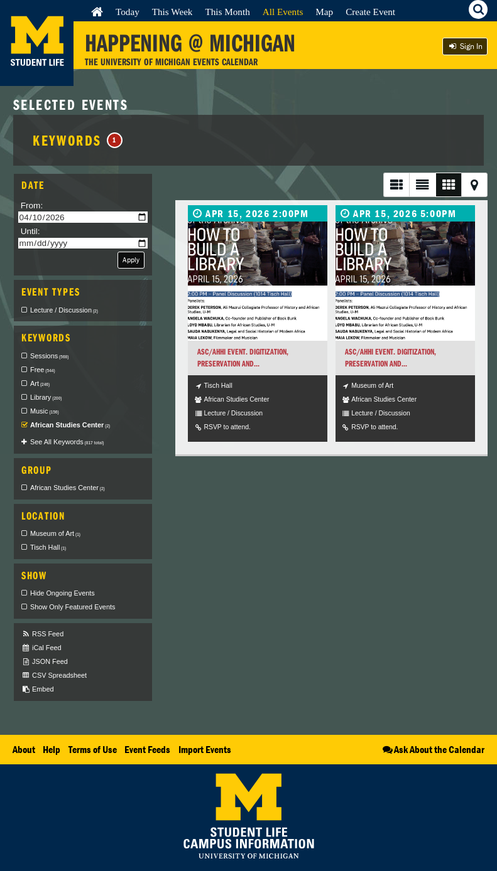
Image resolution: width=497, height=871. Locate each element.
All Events (283, 11)
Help (51, 749)
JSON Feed (44, 662)
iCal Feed (41, 648)
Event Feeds (147, 749)
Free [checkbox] (42, 369)
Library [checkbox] (46, 397)
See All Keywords (67, 442)
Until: (30, 231)
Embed (37, 689)
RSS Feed (42, 634)
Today (127, 11)
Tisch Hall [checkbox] (48, 547)
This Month (227, 11)
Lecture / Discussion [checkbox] (64, 310)
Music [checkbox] (44, 411)
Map (324, 11)
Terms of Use (92, 749)
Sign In (465, 46)
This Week (172, 11)
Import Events (204, 749)
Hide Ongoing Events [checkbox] (62, 593)
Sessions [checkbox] (49, 356)
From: (32, 205)
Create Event (370, 11)
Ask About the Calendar (432, 749)
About (24, 749)
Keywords (78, 140)
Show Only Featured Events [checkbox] (72, 607)
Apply (131, 259)
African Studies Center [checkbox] (70, 425)
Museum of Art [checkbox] (55, 533)
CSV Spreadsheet (54, 675)
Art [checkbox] (40, 383)
